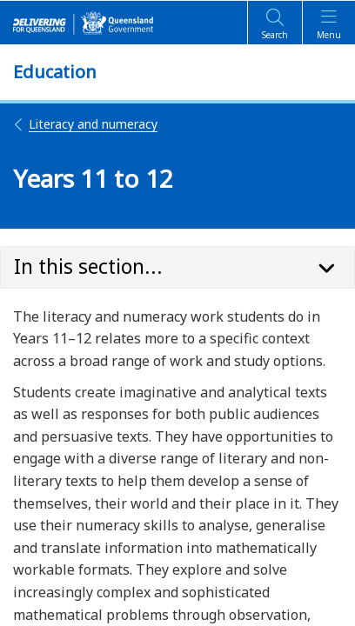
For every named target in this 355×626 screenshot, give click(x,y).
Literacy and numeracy (85, 124)
